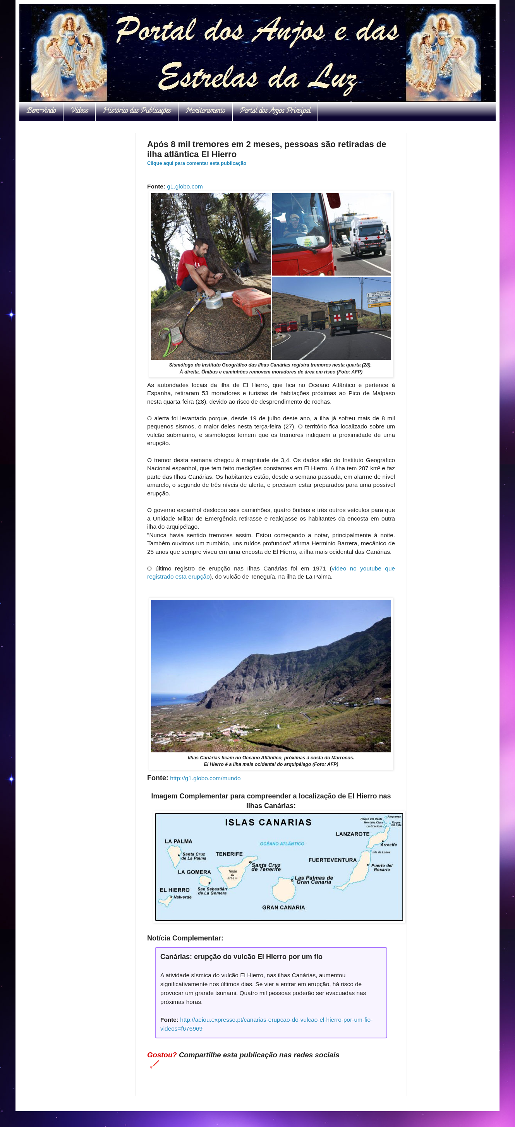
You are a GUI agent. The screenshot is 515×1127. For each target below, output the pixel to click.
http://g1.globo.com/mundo (205, 778)
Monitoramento (205, 111)
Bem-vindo (41, 111)
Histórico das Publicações (137, 111)
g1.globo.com (185, 186)
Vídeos (79, 111)
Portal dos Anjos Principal (275, 111)
